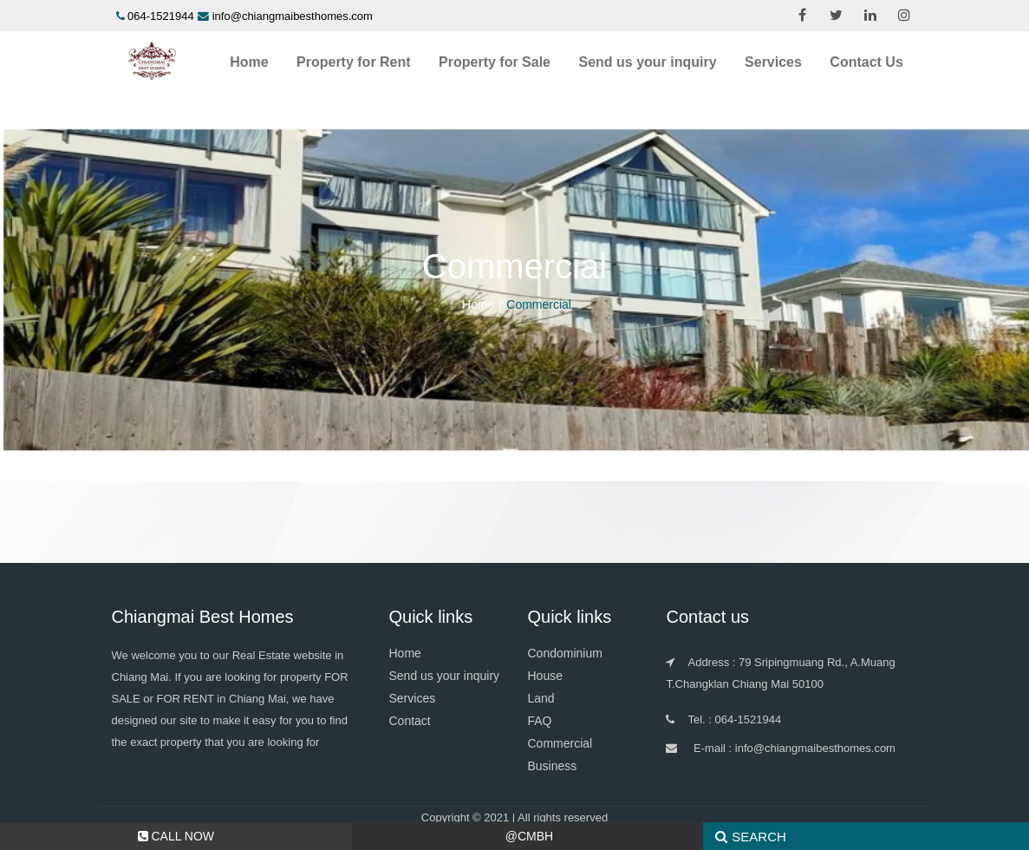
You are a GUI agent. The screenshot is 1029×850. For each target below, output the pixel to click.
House (544, 676)
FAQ (539, 721)
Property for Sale (494, 62)
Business (551, 766)
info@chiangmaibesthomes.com (292, 16)
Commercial (559, 743)
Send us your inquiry (647, 62)
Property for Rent (353, 62)
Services (773, 62)
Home (249, 62)
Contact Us (866, 62)
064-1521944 (160, 16)
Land (540, 698)
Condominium (564, 653)
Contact (409, 721)
